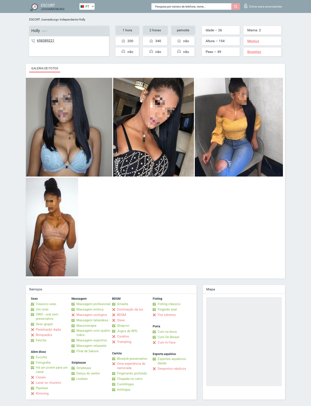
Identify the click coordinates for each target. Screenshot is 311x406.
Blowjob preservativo (132, 359)
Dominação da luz (130, 309)
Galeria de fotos (44, 68)
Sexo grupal (44, 324)
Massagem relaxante (91, 346)
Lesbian (82, 379)
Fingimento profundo (132, 373)
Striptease (83, 368)
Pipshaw (42, 388)
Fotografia (43, 363)
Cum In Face (167, 342)
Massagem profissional (93, 304)
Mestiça (253, 41)
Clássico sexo (46, 304)
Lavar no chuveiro (48, 383)
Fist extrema (167, 315)
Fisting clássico (169, 304)
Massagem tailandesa (92, 320)
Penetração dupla (48, 329)
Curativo (123, 336)
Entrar (263, 5)
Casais (41, 377)
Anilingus (123, 390)
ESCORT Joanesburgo (44, 19)
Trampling (124, 342)
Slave (121, 320)
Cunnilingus (125, 384)
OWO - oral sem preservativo (47, 316)
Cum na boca (167, 332)
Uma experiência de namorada (131, 366)
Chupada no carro (130, 379)
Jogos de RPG (127, 331)
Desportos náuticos (172, 369)
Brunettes (254, 52)
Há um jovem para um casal (52, 370)
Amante (122, 304)
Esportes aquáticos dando (172, 361)
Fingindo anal (167, 309)
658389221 (45, 40)
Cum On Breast (168, 337)
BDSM (121, 315)
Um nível (42, 309)
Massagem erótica (89, 309)
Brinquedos (44, 335)
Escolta (41, 357)
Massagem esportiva (91, 340)
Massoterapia (86, 326)
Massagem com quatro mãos (93, 333)
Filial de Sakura (87, 351)
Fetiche (41, 340)
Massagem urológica (91, 315)
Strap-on (123, 326)
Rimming (42, 393)
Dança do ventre (88, 373)
